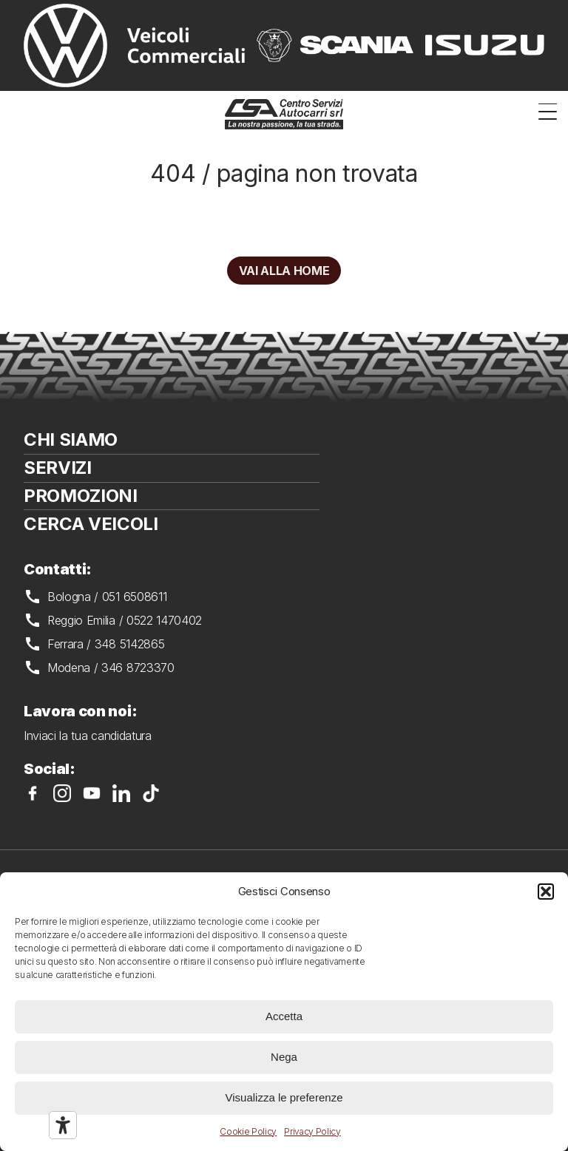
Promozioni (81, 495)
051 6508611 (134, 596)
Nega (284, 1056)
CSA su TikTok (151, 793)
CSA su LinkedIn (121, 793)
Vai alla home (284, 270)
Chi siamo (71, 439)
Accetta (284, 1016)
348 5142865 (129, 643)
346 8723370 (137, 667)
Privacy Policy (312, 1131)
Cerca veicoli (91, 523)
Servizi (58, 467)
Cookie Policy (248, 1131)
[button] (545, 891)
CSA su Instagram (62, 793)
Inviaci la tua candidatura (88, 735)
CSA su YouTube (92, 793)
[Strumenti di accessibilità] (63, 1125)
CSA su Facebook (32, 793)
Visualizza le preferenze (284, 1097)
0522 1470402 (164, 620)
